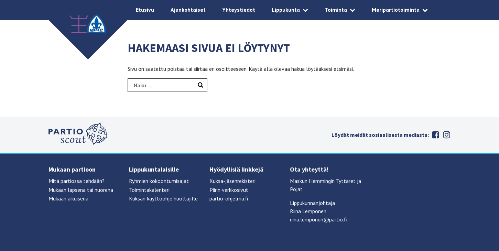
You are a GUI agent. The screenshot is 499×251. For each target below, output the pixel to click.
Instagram (447, 135)
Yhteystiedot (238, 9)
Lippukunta (286, 9)
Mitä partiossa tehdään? (76, 180)
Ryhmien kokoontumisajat (159, 180)
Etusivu (145, 9)
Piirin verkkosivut (228, 189)
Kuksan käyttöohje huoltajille (163, 198)
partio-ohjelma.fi (228, 198)
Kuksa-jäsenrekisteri (232, 180)
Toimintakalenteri (149, 189)
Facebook (436, 135)
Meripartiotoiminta (396, 9)
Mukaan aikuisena (68, 198)
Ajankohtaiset (188, 9)
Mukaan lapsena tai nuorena (80, 189)
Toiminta (336, 9)
